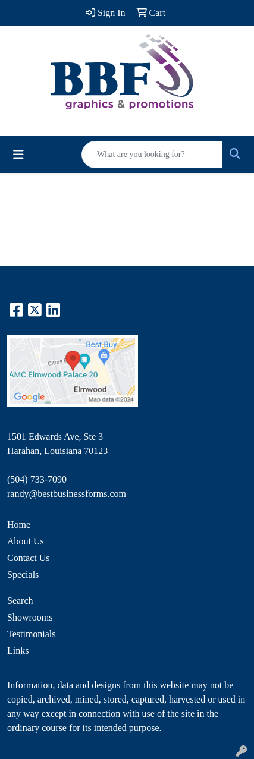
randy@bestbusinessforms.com (66, 494)
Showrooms (29, 617)
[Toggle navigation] (18, 154)
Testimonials (31, 634)
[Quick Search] (152, 154)
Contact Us (28, 558)
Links (18, 650)
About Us (25, 541)
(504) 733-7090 (37, 479)
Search (20, 601)
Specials (23, 574)
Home (18, 524)
